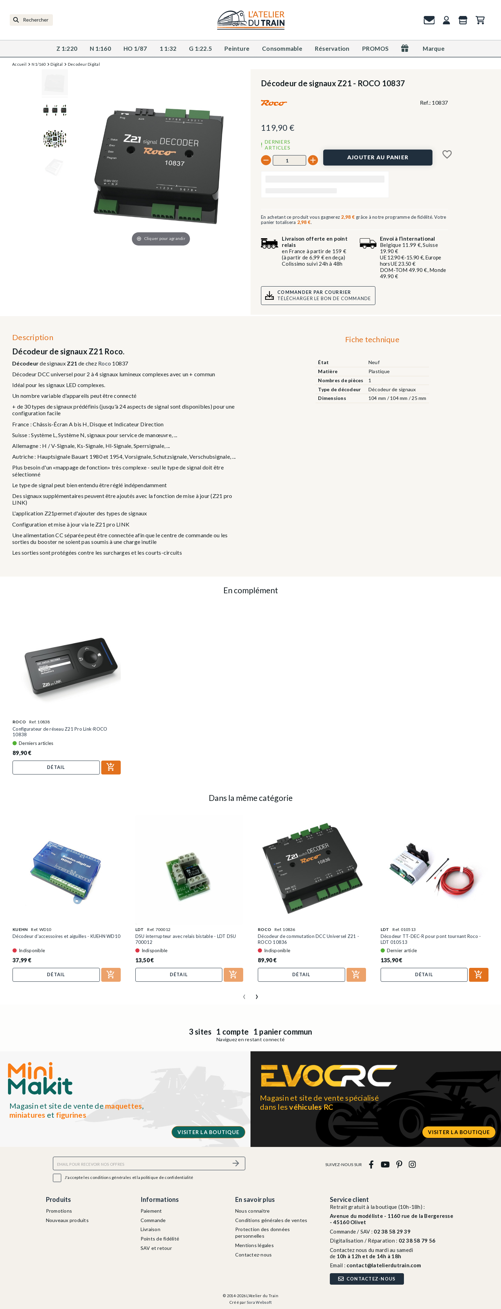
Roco (104, 363)
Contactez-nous (253, 1255)
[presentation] (244, 994)
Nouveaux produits (67, 1220)
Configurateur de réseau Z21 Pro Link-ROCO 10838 (60, 731)
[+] (313, 160)
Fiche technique (372, 339)
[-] (266, 160)
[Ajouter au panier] (377, 158)
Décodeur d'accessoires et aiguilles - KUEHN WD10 (66, 936)
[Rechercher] (31, 20)
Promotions (59, 1211)
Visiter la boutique (208, 1132)
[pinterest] (399, 1164)
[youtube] (385, 1164)
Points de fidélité (160, 1239)
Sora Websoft (259, 1302)
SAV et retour (156, 1248)
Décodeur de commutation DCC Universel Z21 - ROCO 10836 (308, 939)
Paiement (151, 1211)
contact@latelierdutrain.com (384, 1265)
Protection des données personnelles (262, 1232)
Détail (56, 767)
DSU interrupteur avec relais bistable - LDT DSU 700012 (185, 939)
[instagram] (412, 1164)
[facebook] (371, 1164)
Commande (153, 1220)
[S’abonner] (235, 1163)
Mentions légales (254, 1245)
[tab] (372, 341)
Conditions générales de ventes (271, 1220)
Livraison (150, 1229)
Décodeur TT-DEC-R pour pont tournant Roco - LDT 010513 (431, 939)
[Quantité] (289, 160)
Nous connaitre (252, 1211)
